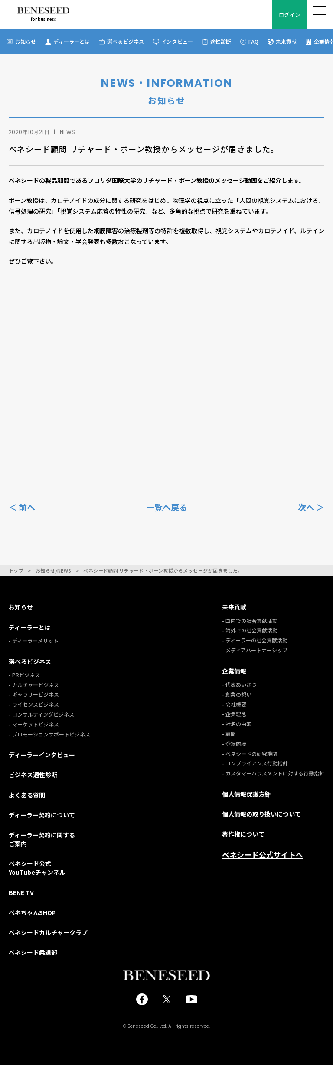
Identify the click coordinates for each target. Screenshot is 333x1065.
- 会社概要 (234, 704)
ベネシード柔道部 (33, 952)
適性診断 (220, 41)
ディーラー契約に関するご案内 (42, 839)
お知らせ (25, 41)
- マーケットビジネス (34, 724)
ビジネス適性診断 (33, 774)
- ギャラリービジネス (34, 694)
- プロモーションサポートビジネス (49, 734)
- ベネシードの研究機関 (250, 753)
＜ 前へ (22, 507)
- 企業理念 (234, 713)
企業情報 (234, 671)
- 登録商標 (234, 743)
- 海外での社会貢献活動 (250, 630)
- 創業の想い (236, 694)
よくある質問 (27, 795)
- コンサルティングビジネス (41, 714)
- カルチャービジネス (34, 684)
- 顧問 (229, 733)
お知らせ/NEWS (54, 570)
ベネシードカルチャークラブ (48, 932)
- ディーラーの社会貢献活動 (254, 640)
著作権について (243, 834)
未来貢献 (286, 41)
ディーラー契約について (42, 815)
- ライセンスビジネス (34, 704)
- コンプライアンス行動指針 (255, 763)
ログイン (289, 14)
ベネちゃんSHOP (32, 912)
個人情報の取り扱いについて (261, 814)
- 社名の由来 (236, 723)
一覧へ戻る (166, 507)
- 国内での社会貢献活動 (250, 620)
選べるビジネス (125, 41)
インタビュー (177, 41)
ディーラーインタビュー (42, 754)
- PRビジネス (24, 674)
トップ (16, 570)
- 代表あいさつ (239, 684)
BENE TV (21, 892)
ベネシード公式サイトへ (262, 855)
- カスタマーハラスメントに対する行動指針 (273, 773)
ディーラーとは (71, 41)
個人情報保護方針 (246, 794)
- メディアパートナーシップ (254, 650)
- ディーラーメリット (34, 640)
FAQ (253, 41)
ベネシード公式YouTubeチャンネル (37, 867)
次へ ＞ (311, 507)
